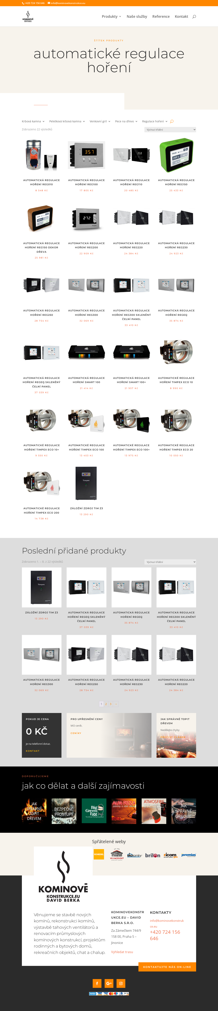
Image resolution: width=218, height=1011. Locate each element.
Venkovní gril (98, 121)
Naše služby (137, 17)
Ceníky (76, 733)
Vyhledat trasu (122, 952)
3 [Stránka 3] (110, 704)
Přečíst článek (173, 737)
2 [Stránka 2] (106, 704)
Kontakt (181, 17)
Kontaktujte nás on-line (167, 966)
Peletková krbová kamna (65, 121)
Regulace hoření (153, 121)
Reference (161, 17)
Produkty (110, 17)
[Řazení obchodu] (170, 129)
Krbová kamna (31, 121)
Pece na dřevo (124, 121)
